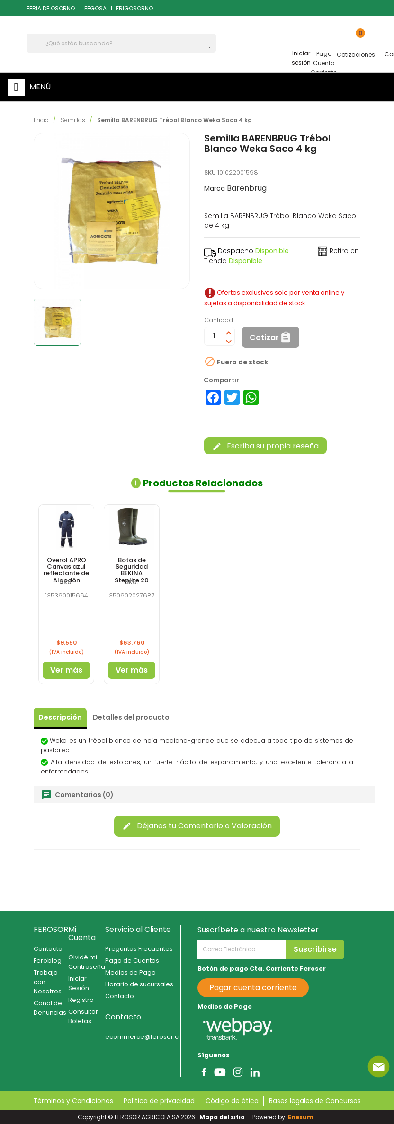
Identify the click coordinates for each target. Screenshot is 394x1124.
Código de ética (232, 1101)
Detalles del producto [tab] (131, 717)
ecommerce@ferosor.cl (142, 1036)
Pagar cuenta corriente (253, 987)
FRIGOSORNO (134, 8)
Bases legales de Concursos (315, 1101)
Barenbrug (247, 188)
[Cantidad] (214, 336)
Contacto (48, 948)
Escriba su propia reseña (265, 445)
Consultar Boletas (83, 1016)
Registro (81, 999)
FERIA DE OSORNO (51, 8)
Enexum (302, 1117)
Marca (214, 188)
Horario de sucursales (139, 984)
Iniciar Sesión (78, 983)
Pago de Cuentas (132, 960)
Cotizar (264, 337)
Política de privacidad (159, 1101)
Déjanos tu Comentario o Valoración (197, 825)
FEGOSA (95, 8)
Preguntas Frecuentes (139, 948)
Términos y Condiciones (73, 1101)
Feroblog (48, 960)
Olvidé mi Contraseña (86, 962)
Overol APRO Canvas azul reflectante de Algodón (66, 570)
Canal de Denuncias (50, 1008)
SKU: (66, 582)
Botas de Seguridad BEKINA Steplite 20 (132, 570)
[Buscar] (121, 43)
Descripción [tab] (60, 717)
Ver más (66, 670)
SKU (210, 172)
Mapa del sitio (222, 1117)
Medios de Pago (130, 972)
